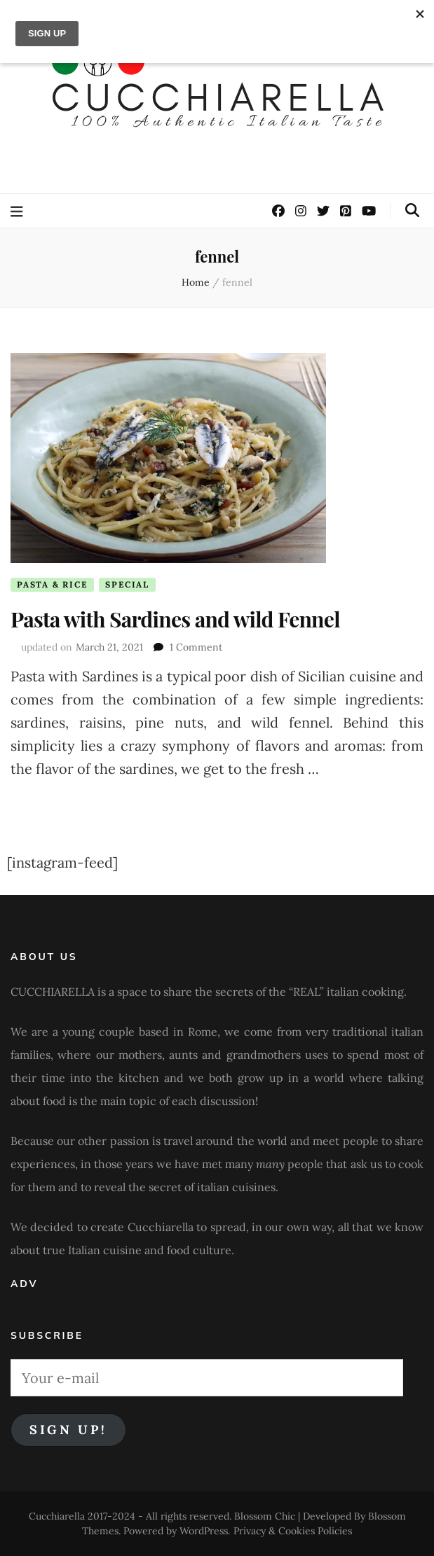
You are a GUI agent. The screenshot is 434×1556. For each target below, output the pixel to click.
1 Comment (196, 647)
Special (127, 584)
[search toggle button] (412, 210)
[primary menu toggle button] (19, 211)
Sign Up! (68, 1430)
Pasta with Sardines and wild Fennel (175, 619)
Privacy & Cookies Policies (292, 1530)
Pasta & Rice (52, 584)
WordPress (203, 1530)
